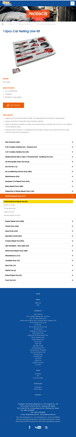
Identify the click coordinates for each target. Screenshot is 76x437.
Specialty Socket (38, 346)
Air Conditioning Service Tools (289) (18, 171)
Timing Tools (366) (12, 226)
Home (3, 24)
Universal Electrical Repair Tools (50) (15, 201)
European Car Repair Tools (38, 331)
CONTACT (38, 395)
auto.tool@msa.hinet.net (47, 414)
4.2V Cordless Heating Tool (38, 318)
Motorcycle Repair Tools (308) (16, 251)
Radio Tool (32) (9, 212)
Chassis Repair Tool (38, 348)
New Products (38, 314)
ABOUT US (38, 303)
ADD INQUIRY (15, 105)
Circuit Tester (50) (9, 208)
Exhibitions (38, 374)
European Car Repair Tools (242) (17, 181)
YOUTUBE (38, 427)
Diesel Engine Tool (38, 362)
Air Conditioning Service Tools (38, 327)
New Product (38, 389)
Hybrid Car (38, 360)
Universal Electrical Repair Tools (45, 24)
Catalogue (38, 387)
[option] (16, 71)
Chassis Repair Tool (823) (14, 241)
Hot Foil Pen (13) (11, 167)
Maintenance (38, 329)
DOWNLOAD (38, 383)
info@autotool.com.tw (32, 414)
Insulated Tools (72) (12, 260)
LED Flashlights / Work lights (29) (17, 246)
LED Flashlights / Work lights (38, 350)
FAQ (38, 305)
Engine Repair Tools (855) (14, 221)
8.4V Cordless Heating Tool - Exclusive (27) (21, 147)
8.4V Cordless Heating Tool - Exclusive (38, 316)
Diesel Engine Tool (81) (13, 275)
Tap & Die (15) (10, 265)
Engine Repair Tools (38, 339)
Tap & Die (38, 358)
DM (38, 376)
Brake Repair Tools (38, 333)
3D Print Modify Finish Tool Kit (38, 322)
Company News (38, 378)
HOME (38, 294)
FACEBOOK (29, 427)
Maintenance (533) (12, 176)
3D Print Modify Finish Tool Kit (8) (17, 162)
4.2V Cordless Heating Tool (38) (17, 152)
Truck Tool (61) (10, 280)
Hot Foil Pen (38, 325)
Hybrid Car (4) (10, 270)
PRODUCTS (38, 311)
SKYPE (46, 427)
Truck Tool (38, 365)
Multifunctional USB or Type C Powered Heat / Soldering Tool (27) (29, 157)
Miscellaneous (38, 354)
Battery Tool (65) (9, 205)
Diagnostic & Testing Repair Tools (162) (19, 191)
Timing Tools (38, 341)
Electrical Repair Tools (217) (15, 196)
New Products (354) (12, 142)
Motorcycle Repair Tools (38, 352)
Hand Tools (38, 344)
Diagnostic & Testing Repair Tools (38, 335)
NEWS (38, 370)
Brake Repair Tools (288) (14, 186)
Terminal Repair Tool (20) (12, 215)
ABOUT (38, 300)
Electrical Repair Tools (25, 24)
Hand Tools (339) (11, 231)
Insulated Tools (38, 356)
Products (11, 24)
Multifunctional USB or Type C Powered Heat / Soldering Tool (38, 320)
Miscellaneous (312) (12, 256)
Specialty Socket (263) (13, 236)
